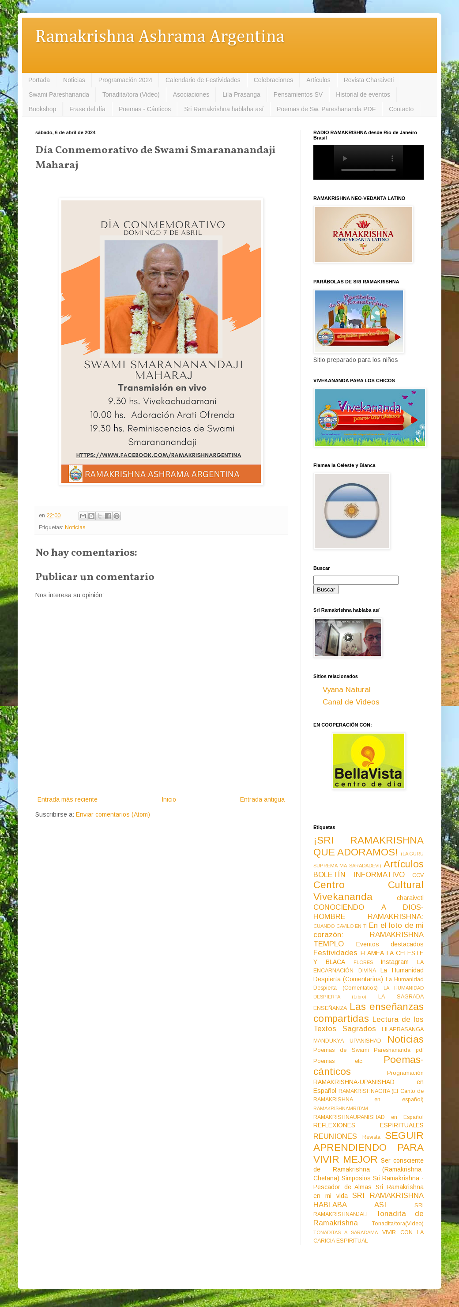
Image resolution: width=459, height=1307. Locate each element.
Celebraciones (273, 79)
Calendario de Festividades (203, 79)
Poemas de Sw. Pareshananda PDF (326, 109)
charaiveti (410, 897)
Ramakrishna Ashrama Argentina (159, 37)
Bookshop (42, 109)
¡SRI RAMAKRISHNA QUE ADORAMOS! (368, 846)
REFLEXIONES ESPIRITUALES (368, 1125)
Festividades (335, 953)
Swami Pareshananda (59, 94)
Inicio (169, 799)
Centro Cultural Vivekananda (368, 890)
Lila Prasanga (241, 94)
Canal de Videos (351, 702)
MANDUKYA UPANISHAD (347, 1041)
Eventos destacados (390, 944)
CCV (418, 875)
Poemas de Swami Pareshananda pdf (368, 1050)
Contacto (401, 109)
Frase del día (87, 109)
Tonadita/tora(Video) (398, 1223)
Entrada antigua (262, 799)
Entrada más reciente (68, 799)
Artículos (318, 79)
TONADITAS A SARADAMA (345, 1232)
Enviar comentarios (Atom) (113, 814)
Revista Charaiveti (369, 79)
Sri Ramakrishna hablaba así (223, 109)
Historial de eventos (363, 94)
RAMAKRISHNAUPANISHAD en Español (368, 1117)
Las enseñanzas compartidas (368, 1012)
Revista (371, 1137)
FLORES (363, 962)
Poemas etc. (338, 1061)
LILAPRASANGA (403, 1029)
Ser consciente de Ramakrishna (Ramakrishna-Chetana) (368, 1169)
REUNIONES (335, 1136)
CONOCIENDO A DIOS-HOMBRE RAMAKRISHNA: (368, 912)
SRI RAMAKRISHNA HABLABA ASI (368, 1200)
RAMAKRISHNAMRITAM (340, 1108)
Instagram (394, 961)
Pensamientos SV (298, 94)
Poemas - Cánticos (145, 109)
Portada (39, 79)
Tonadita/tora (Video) (131, 94)
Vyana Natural (347, 690)
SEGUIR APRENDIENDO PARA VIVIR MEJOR (368, 1147)
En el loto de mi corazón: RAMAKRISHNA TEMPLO (368, 934)
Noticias (74, 79)
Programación (405, 1073)
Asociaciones (191, 94)
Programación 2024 (125, 79)
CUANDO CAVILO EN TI (340, 926)
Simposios (356, 1178)
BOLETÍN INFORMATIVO (359, 874)
